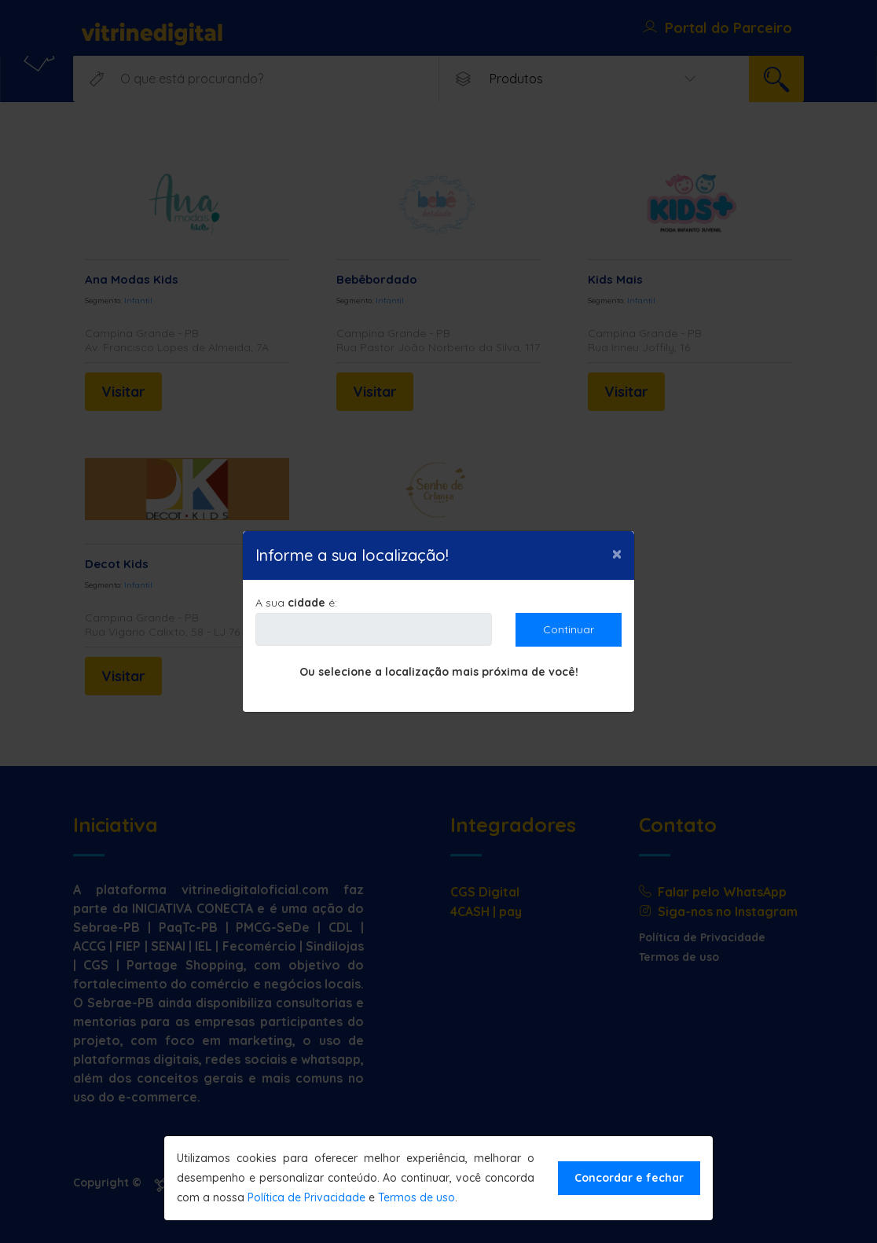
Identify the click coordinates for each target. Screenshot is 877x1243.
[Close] (617, 553)
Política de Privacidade (306, 1197)
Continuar (568, 629)
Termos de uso (416, 1197)
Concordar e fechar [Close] (629, 1178)
